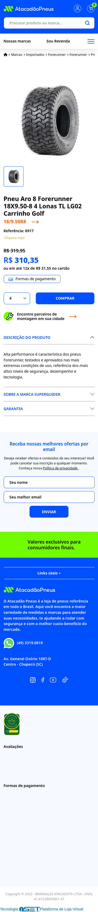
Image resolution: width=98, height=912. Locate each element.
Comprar (65, 298)
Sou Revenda (58, 41)
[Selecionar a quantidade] (17, 298)
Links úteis (48, 573)
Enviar (49, 511)
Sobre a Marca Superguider (32, 394)
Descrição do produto (27, 337)
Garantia (13, 408)
